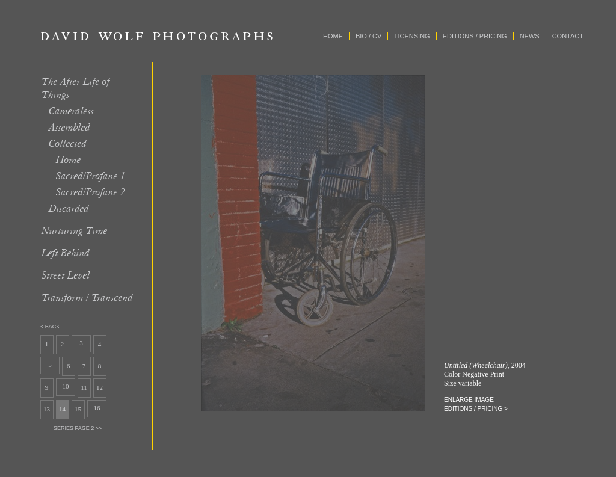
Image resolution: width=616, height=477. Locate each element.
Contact (568, 36)
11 (84, 387)
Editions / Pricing (475, 36)
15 (78, 409)
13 (46, 409)
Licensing (412, 36)
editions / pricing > (476, 408)
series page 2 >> (78, 428)
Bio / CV (368, 36)
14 (62, 409)
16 (97, 407)
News (530, 36)
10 (66, 386)
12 (99, 387)
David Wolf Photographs (157, 36)
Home (333, 36)
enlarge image (469, 399)
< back (50, 327)
